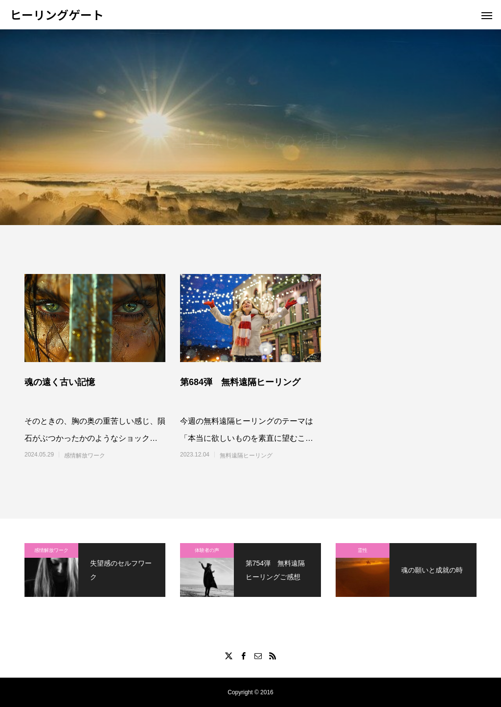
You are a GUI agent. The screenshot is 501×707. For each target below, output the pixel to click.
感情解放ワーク (84, 455)
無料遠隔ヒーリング (246, 455)
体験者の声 (207, 550)
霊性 (362, 550)
